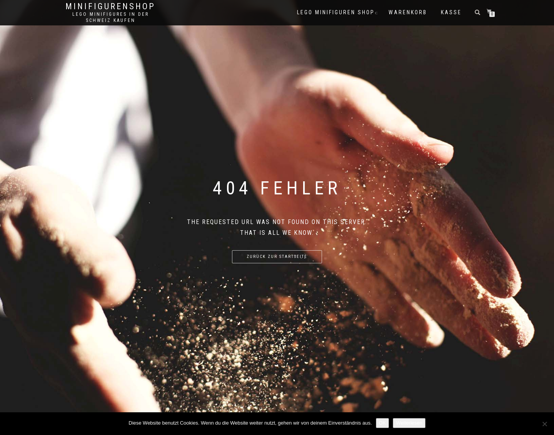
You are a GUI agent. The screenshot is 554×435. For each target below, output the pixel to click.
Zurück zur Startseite (277, 256)
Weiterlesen (409, 423)
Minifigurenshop (110, 6)
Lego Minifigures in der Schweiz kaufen (110, 17)
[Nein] (544, 424)
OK (382, 423)
